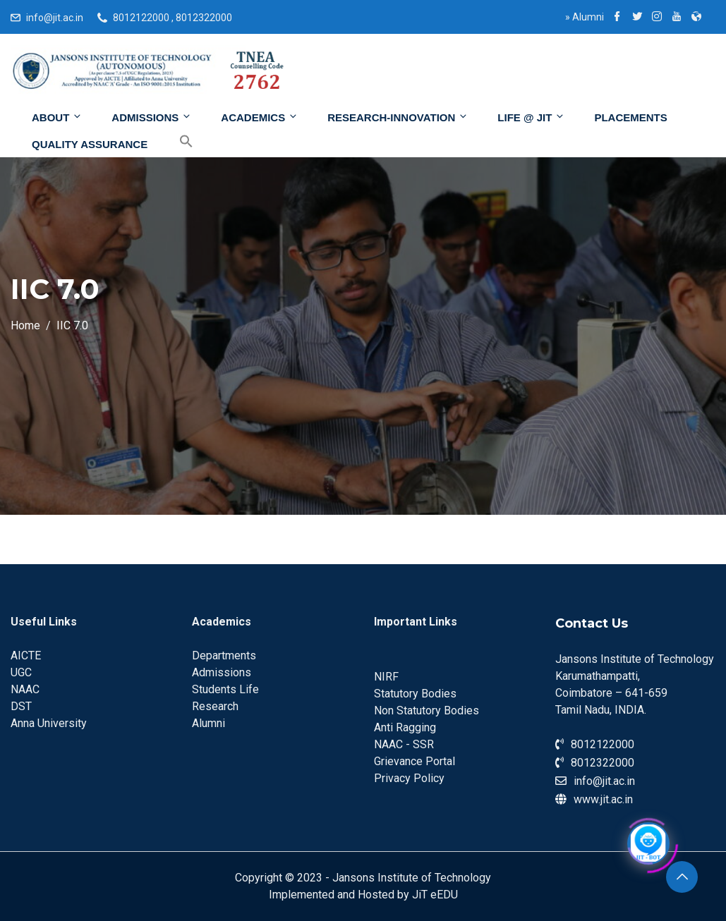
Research (215, 706)
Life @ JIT (531, 117)
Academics (259, 117)
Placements (630, 117)
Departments (224, 655)
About (57, 117)
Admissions (151, 117)
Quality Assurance (89, 144)
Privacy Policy (409, 778)
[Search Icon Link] (175, 141)
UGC (21, 672)
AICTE (26, 655)
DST (21, 706)
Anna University (49, 723)
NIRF (386, 676)
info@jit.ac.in (54, 17)
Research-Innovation (397, 117)
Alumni (584, 17)
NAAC (25, 689)
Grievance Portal (414, 761)
